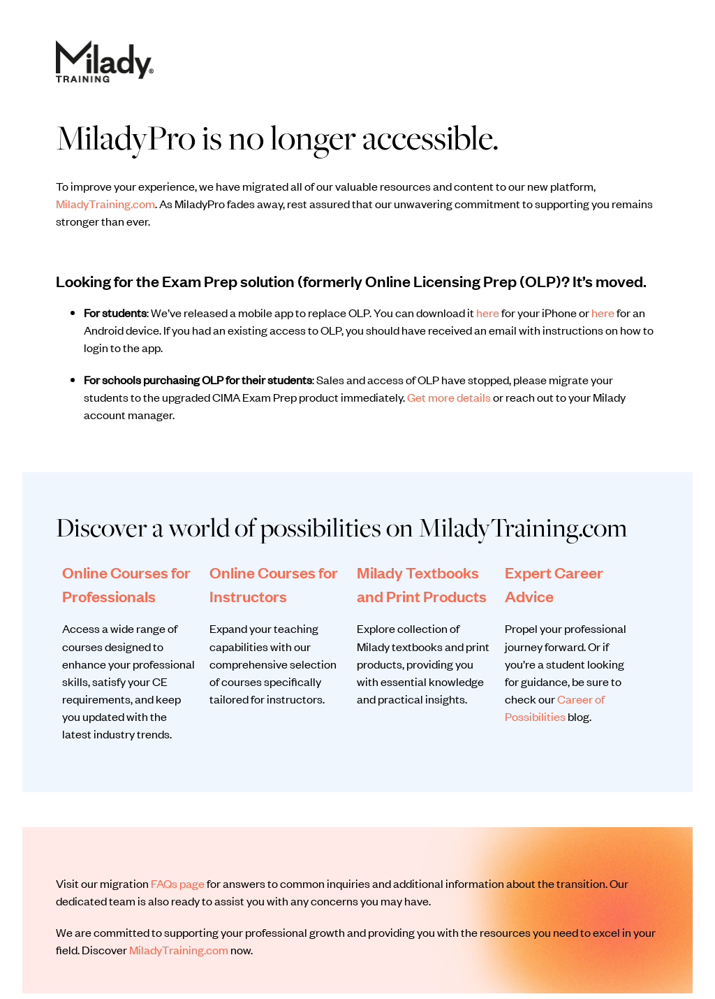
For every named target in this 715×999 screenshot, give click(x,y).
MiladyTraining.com (105, 203)
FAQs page (178, 883)
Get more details (449, 396)
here (487, 312)
